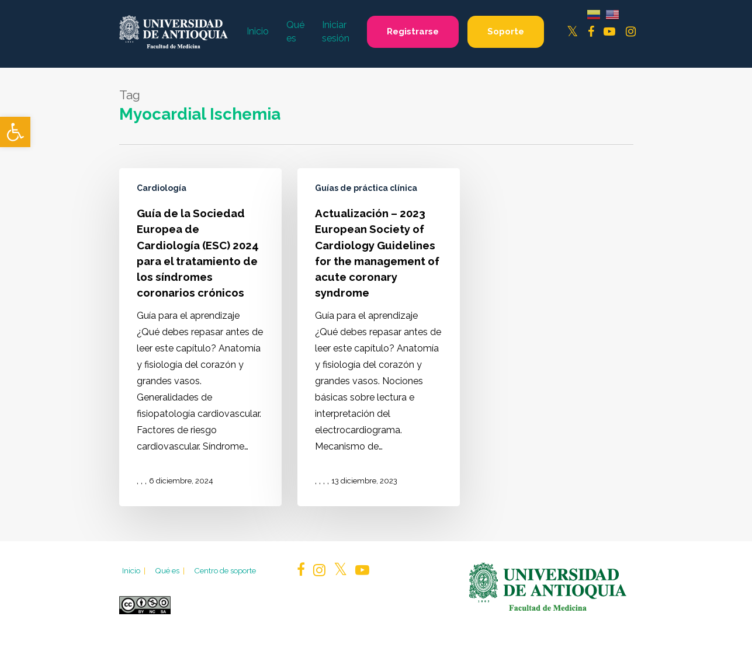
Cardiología (161, 188)
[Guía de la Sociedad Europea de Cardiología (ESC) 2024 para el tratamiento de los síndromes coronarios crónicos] (200, 337)
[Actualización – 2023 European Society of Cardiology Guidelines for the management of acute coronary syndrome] (378, 337)
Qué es (170, 570)
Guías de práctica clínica (366, 188)
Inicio (134, 570)
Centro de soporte (225, 570)
